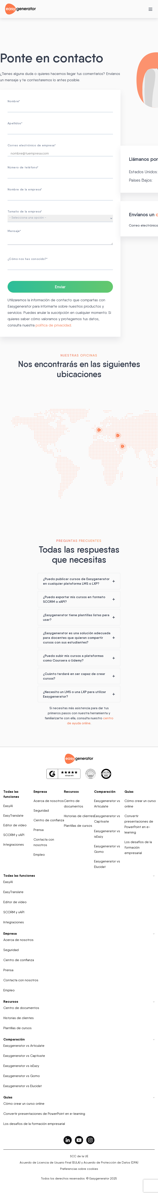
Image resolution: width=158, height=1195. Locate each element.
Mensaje (14, 231)
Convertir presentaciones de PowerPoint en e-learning (138, 824)
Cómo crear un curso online (140, 803)
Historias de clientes (79, 816)
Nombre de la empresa (25, 189)
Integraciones (13, 844)
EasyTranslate (13, 816)
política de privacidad (53, 325)
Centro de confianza (49, 820)
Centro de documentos (73, 803)
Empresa (40, 791)
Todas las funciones (11, 794)
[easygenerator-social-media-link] (67, 1140)
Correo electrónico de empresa (32, 145)
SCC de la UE (79, 1156)
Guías (128, 791)
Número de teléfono (23, 167)
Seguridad (41, 810)
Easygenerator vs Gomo (107, 849)
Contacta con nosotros (44, 842)
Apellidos (15, 123)
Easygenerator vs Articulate (107, 803)
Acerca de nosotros (49, 801)
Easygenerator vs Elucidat (107, 864)
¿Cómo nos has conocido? (28, 259)
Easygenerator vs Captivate (107, 818)
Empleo (39, 855)
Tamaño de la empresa (25, 211)
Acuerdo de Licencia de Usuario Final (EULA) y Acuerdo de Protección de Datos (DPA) (79, 1162)
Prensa (39, 830)
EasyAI (8, 806)
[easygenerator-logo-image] (20, 9)
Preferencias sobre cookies (79, 1168)
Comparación (104, 791)
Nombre (14, 101)
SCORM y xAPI (13, 835)
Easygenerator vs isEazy (107, 834)
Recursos (71, 791)
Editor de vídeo (15, 825)
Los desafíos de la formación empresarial (138, 847)
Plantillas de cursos (78, 826)
